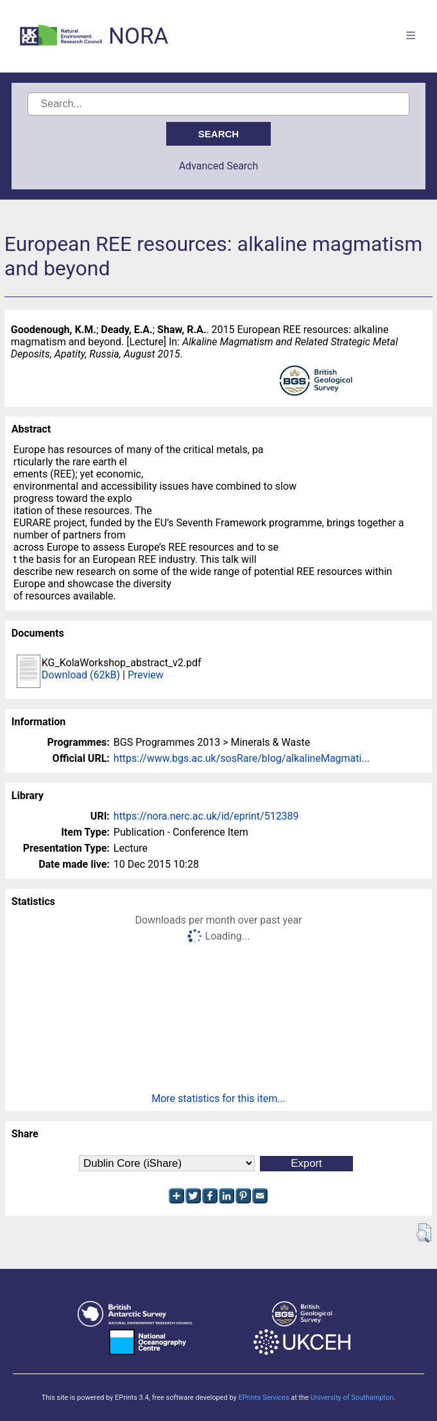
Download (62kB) (81, 675)
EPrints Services (263, 1397)
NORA (138, 36)
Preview (146, 675)
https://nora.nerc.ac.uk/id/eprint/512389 (206, 816)
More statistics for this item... (218, 1098)
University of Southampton (352, 1397)
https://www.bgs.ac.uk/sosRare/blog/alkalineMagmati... (242, 758)
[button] (423, 1233)
